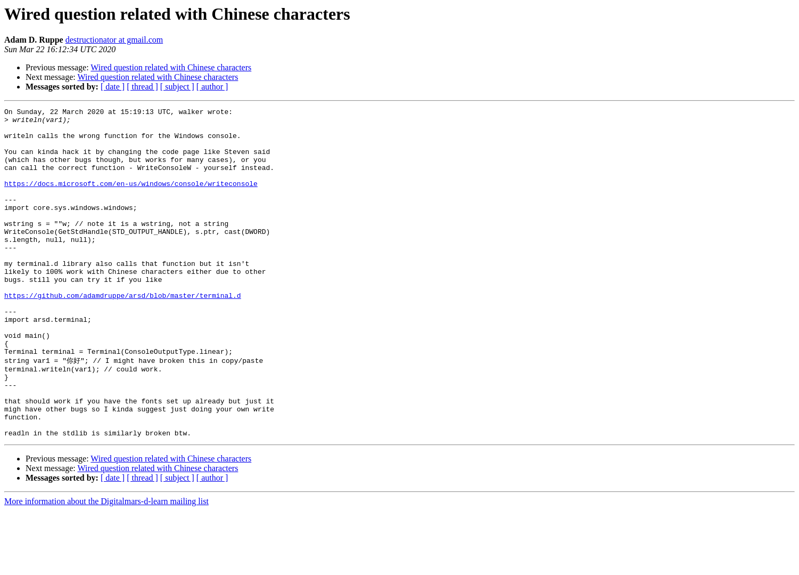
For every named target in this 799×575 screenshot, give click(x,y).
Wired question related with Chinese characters (170, 67)
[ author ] (212, 86)
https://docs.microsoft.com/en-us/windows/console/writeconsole (131, 199)
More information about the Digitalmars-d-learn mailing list (106, 565)
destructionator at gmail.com (114, 39)
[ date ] (113, 86)
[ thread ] (142, 86)
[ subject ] (177, 86)
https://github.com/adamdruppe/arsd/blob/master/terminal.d (122, 333)
